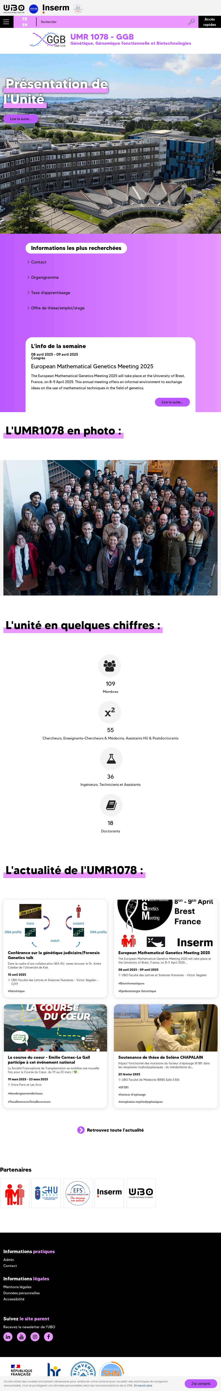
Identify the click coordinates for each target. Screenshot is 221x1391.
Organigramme (45, 277)
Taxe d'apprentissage (50, 292)
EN (25, 24)
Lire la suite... (21, 119)
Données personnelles (21, 1293)
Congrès (38, 358)
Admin (8, 1260)
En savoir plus (143, 1385)
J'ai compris (200, 1384)
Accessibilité (13, 1299)
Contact (38, 262)
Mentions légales (17, 1287)
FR (24, 18)
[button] (7, 22)
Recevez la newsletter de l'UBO (29, 1327)
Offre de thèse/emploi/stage (58, 308)
